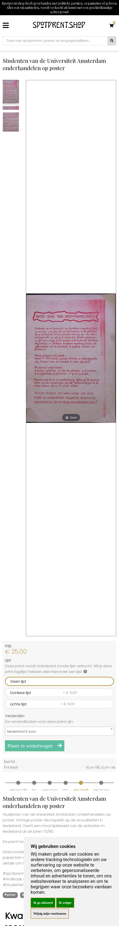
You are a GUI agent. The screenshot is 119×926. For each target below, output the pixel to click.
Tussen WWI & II (49, 789)
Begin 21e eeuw (101, 789)
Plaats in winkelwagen (35, 746)
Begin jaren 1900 (18, 789)
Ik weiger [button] (65, 902)
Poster (10, 895)
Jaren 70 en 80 (80, 789)
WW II (66, 789)
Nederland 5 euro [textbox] (21, 731)
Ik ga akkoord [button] (43, 902)
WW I (34, 789)
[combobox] (59, 731)
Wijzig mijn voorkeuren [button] (49, 913)
